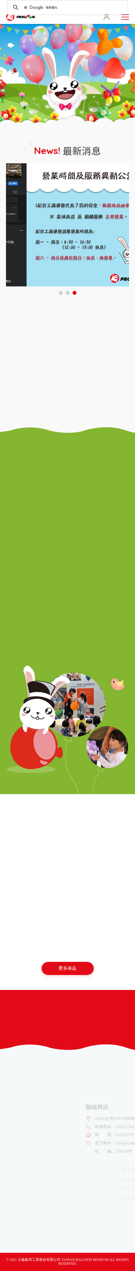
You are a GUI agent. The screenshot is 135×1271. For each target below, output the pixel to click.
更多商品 (67, 968)
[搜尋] (66, 7)
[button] (60, 292)
